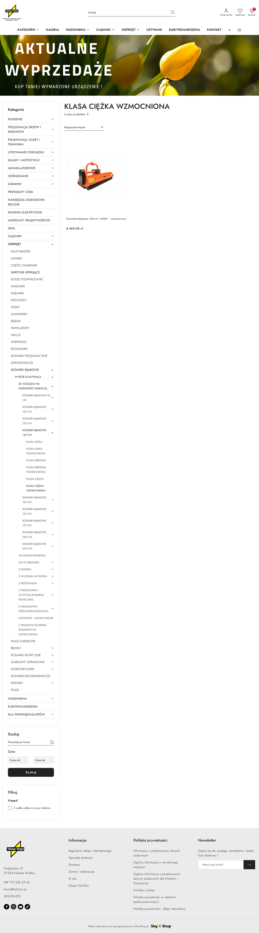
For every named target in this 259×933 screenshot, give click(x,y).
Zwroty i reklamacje (81, 871)
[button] (77, 30)
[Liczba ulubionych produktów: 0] (240, 12)
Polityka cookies (144, 890)
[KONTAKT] (214, 30)
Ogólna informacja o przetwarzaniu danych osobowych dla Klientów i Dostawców (156, 878)
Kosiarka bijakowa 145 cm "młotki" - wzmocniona (96, 219)
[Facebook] (6, 906)
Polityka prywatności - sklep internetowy (159, 909)
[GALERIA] (52, 30)
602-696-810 (12, 896)
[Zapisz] (249, 864)
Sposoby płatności (81, 857)
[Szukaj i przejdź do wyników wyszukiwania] (172, 12)
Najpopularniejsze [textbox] (74, 127)
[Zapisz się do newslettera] (221, 864)
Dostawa (74, 864)
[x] (229, 30)
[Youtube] (20, 906)
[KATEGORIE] (28, 30)
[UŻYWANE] (154, 30)
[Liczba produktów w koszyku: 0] (251, 12)
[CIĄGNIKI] (105, 30)
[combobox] (84, 127)
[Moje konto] (226, 12)
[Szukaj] (52, 743)
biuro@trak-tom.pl (15, 889)
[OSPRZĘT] (130, 30)
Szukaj (31, 772)
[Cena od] (18, 760)
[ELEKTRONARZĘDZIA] (184, 30)
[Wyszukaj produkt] (131, 12)
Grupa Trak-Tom (79, 885)
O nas (73, 878)
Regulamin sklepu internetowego (90, 851)
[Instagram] (13, 906)
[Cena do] (43, 760)
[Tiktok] (27, 906)
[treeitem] (31, 119)
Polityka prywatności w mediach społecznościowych (154, 899)
